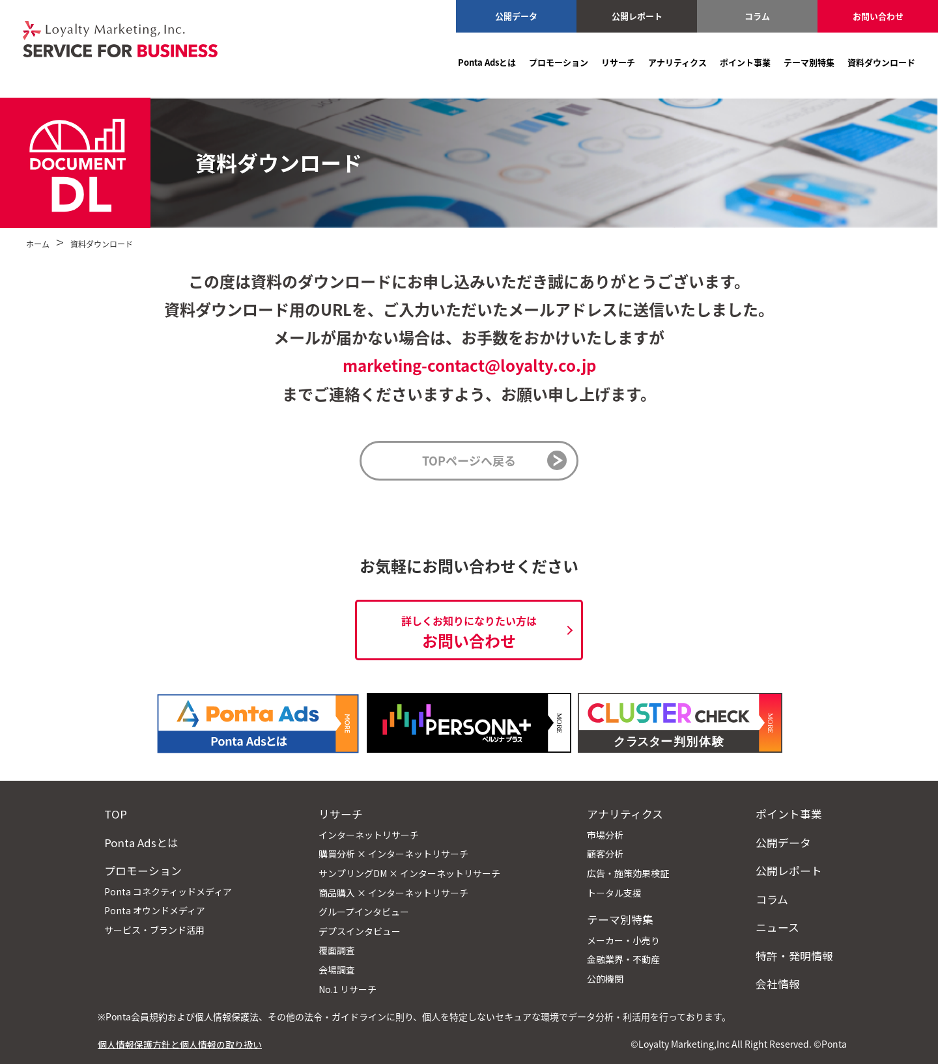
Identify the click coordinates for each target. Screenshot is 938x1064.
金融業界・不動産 (623, 959)
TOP (115, 814)
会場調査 (337, 969)
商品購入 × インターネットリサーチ (393, 892)
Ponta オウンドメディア (154, 910)
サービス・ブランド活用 (154, 929)
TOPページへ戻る (469, 460)
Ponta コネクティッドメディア (168, 891)
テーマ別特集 (809, 62)
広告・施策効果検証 (628, 873)
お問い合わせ (878, 16)
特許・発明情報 (794, 956)
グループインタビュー (364, 911)
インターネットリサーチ (369, 834)
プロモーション (558, 62)
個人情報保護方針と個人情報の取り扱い (180, 1043)
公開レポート (637, 16)
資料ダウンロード (881, 62)
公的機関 (605, 978)
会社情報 (778, 984)
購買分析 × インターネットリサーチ (393, 853)
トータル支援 (614, 892)
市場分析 (605, 834)
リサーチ (618, 62)
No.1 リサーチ (348, 989)
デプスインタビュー (360, 931)
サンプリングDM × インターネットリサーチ (409, 873)
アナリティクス (677, 62)
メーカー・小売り (623, 940)
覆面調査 (337, 950)
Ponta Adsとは (487, 62)
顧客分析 (605, 853)
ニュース (777, 927)
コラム (757, 16)
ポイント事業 (745, 62)
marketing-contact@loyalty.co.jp (469, 365)
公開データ (516, 16)
